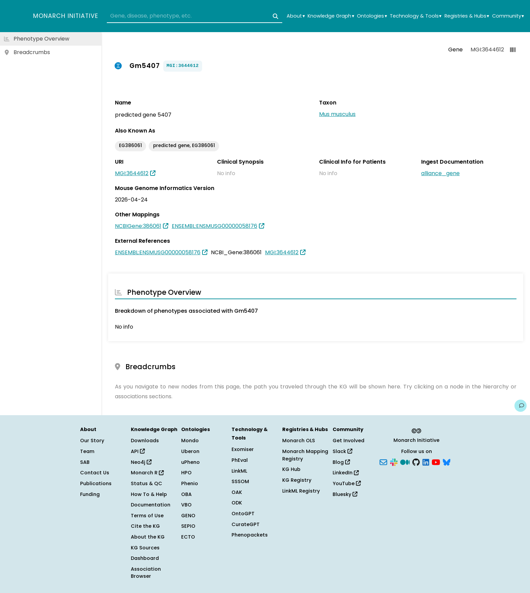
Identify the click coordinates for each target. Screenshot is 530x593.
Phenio (189, 483)
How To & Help (149, 494)
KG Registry (296, 480)
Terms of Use (147, 515)
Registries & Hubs (466, 16)
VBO (186, 504)
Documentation (150, 504)
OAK (237, 492)
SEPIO (188, 526)
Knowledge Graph (331, 16)
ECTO (188, 536)
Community (508, 16)
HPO (186, 472)
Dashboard (145, 558)
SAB (85, 462)
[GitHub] (416, 461)
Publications (96, 483)
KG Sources (145, 547)
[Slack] (393, 461)
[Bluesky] (446, 461)
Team (87, 451)
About (296, 16)
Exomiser (243, 449)
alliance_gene (440, 173)
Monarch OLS (298, 440)
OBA (186, 494)
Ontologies (372, 16)
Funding (90, 494)
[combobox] (194, 16)
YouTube (347, 483)
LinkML (239, 471)
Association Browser (146, 573)
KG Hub (291, 469)
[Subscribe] (383, 461)
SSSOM (240, 481)
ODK (237, 502)
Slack (342, 451)
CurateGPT (246, 524)
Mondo (190, 440)
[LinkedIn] (426, 461)
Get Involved (348, 440)
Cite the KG (145, 526)
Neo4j (141, 462)
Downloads (145, 440)
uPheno (190, 462)
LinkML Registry (301, 491)
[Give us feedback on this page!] (520, 406)
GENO (188, 515)
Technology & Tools (415, 16)
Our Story (92, 440)
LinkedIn (346, 472)
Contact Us (94, 472)
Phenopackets (250, 534)
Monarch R (147, 472)
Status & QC (146, 483)
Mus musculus (337, 114)
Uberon (190, 451)
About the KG (148, 536)
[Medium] (405, 461)
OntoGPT (243, 513)
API (138, 451)
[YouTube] (436, 461)
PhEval (240, 460)
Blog (341, 462)
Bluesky (345, 494)
